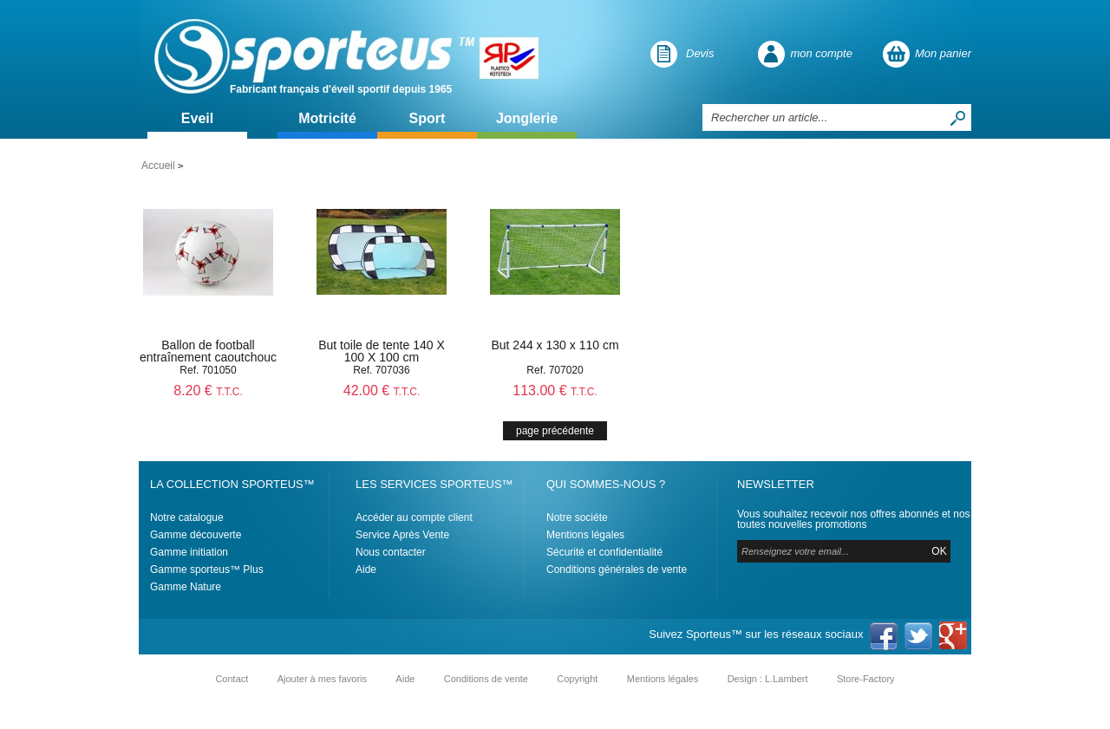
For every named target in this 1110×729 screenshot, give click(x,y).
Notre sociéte (577, 517)
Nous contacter (391, 552)
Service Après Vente (402, 535)
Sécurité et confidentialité (604, 552)
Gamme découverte (195, 535)
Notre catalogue (187, 517)
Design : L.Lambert (768, 679)
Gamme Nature (185, 587)
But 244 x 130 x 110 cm (554, 345)
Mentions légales (585, 535)
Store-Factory (866, 679)
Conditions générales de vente (616, 569)
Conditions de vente (486, 679)
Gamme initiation (189, 552)
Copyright (577, 679)
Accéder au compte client (414, 517)
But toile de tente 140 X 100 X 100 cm (381, 351)
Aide (366, 569)
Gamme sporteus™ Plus (207, 569)
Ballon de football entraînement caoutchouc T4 (208, 357)
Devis (700, 53)
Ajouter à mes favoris (322, 679)
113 (555, 390)
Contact (231, 679)
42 (382, 390)
